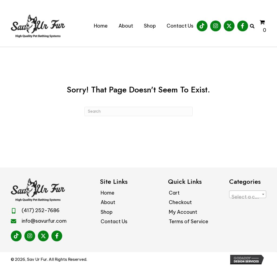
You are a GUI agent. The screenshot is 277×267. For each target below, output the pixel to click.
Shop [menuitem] (107, 212)
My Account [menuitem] (183, 212)
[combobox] (247, 194)
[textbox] (247, 197)
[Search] (138, 111)
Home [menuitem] (107, 193)
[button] (202, 26)
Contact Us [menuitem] (114, 221)
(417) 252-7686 (41, 210)
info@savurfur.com (44, 221)
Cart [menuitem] (174, 193)
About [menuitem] (108, 202)
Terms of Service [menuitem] (188, 221)
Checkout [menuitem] (180, 202)
